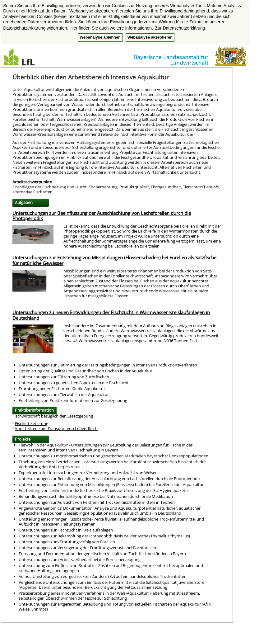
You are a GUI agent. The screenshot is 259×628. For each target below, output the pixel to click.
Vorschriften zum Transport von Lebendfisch (56, 428)
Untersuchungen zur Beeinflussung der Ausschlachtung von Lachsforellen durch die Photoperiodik (101, 216)
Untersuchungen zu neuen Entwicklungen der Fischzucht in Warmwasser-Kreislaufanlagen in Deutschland (111, 315)
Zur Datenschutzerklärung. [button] (180, 28)
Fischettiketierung (31, 423)
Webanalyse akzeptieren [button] (150, 37)
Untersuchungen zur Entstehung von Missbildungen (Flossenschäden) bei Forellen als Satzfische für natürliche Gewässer (114, 260)
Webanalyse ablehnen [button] (100, 37)
